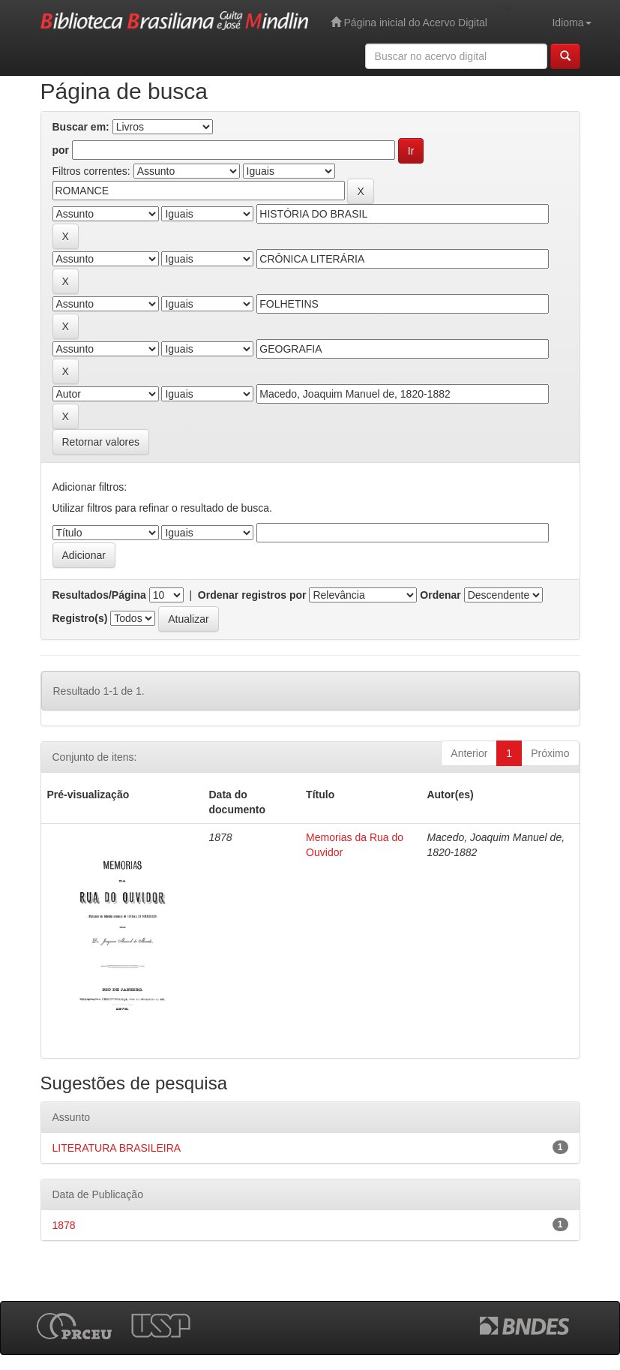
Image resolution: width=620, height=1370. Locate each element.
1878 (64, 1225)
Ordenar (440, 595)
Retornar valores (101, 442)
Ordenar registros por (252, 595)
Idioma (571, 23)
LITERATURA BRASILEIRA (116, 1148)
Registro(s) (80, 618)
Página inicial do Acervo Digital (409, 22)
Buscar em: (80, 127)
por (61, 150)
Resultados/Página (99, 595)
